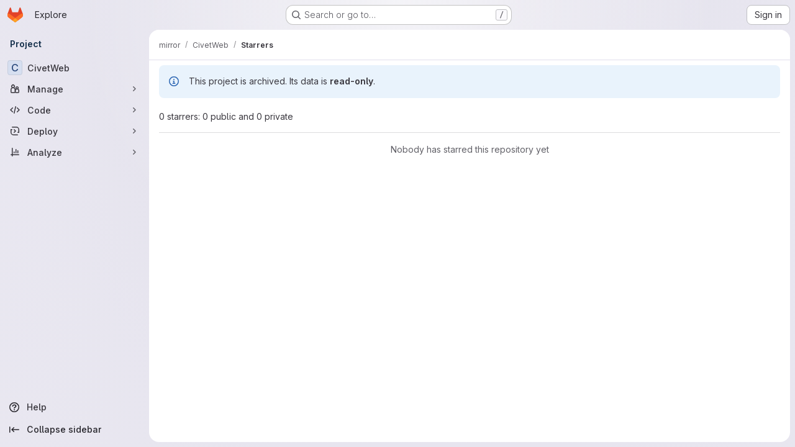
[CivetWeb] (74, 68)
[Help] (74, 407)
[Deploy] (74, 131)
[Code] (74, 110)
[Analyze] (74, 152)
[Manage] (74, 89)
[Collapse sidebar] (74, 430)
